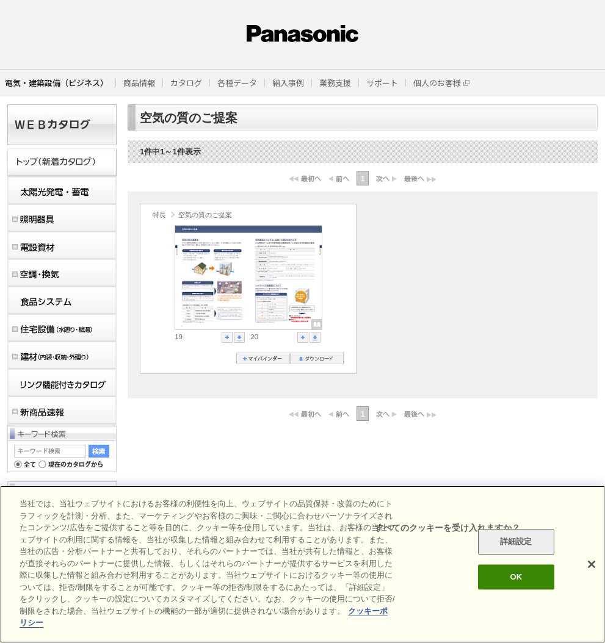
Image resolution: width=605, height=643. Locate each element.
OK (516, 576)
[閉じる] (591, 564)
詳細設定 (516, 542)
